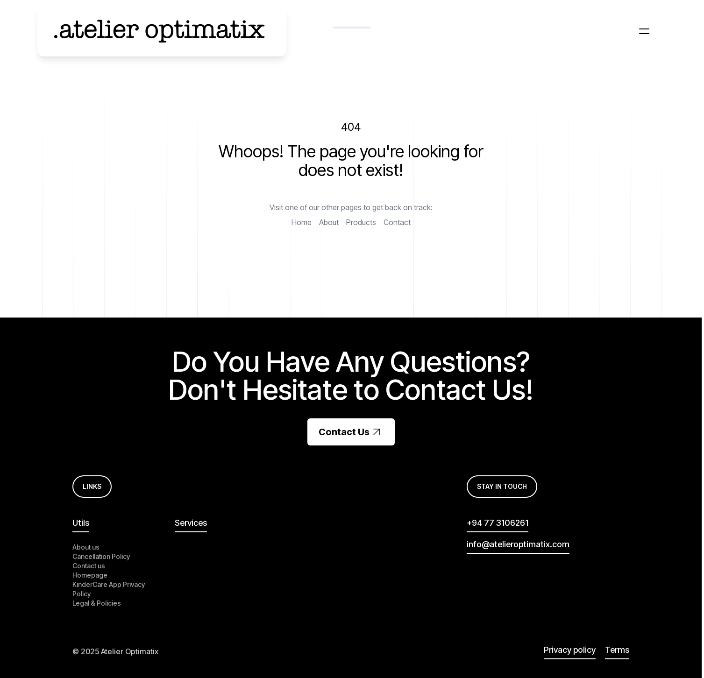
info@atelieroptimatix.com (518, 544)
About (329, 222)
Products (361, 222)
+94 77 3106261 (497, 523)
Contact (397, 222)
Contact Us (351, 432)
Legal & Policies (96, 603)
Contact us (88, 566)
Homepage (89, 575)
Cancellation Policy (101, 556)
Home (302, 222)
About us (86, 547)
